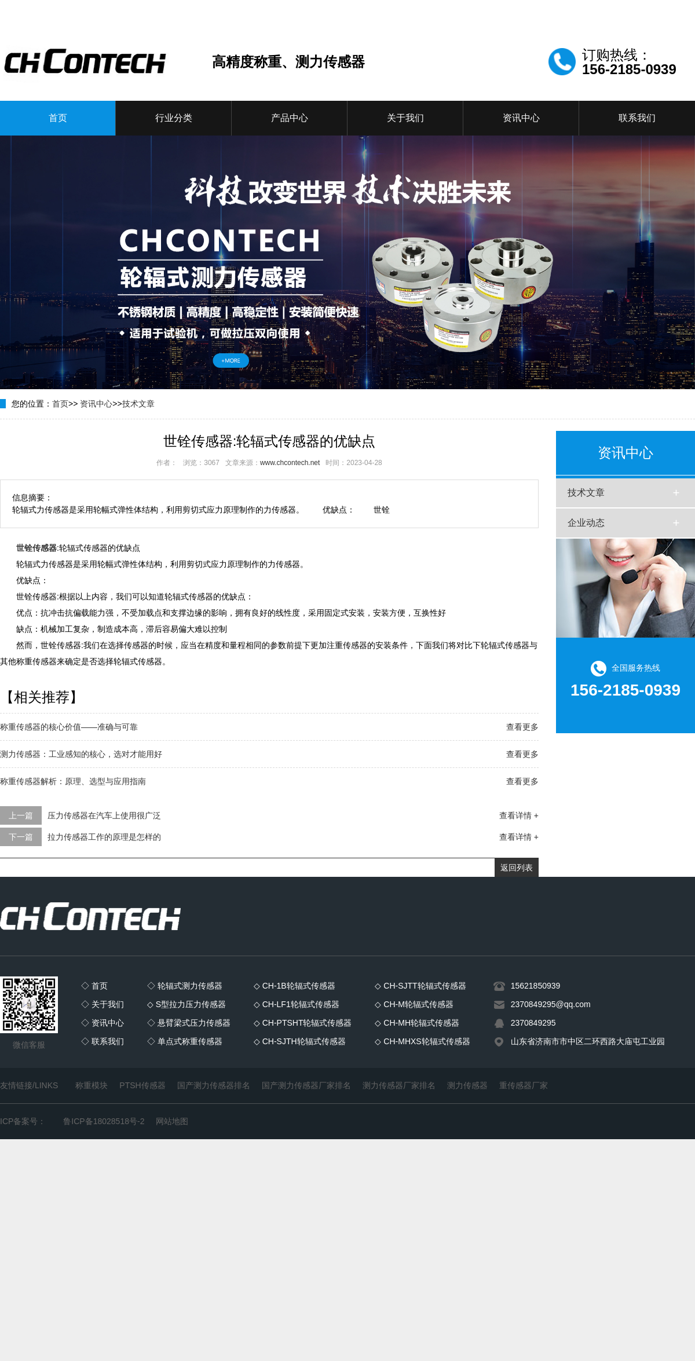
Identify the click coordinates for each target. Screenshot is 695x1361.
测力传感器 (467, 1085)
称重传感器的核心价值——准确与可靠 (69, 726)
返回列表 (516, 867)
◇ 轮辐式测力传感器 (184, 985)
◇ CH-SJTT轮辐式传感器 (420, 985)
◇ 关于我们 (102, 1004)
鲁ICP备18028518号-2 (103, 1121)
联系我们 (637, 118)
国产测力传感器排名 (213, 1085)
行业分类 (173, 118)
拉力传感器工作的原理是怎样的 (104, 837)
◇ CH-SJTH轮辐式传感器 (300, 1041)
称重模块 (91, 1085)
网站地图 (172, 1121)
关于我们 (405, 118)
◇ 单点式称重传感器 (184, 1041)
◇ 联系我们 (102, 1041)
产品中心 (289, 118)
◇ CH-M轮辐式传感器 (414, 1004)
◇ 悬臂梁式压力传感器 (189, 1022)
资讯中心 (521, 118)
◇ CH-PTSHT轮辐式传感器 (303, 1022)
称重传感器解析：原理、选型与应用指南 (73, 781)
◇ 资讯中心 (102, 1022)
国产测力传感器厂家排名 (306, 1085)
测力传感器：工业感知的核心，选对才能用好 (81, 754)
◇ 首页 (94, 985)
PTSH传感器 (142, 1085)
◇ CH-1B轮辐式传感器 (294, 985)
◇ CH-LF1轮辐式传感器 (296, 1004)
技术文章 (138, 403)
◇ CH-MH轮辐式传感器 (417, 1022)
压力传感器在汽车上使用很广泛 (104, 815)
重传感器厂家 (523, 1085)
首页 (58, 118)
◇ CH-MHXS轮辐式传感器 (422, 1041)
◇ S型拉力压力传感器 (186, 1004)
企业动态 (586, 523)
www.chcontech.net (290, 463)
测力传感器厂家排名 (399, 1085)
